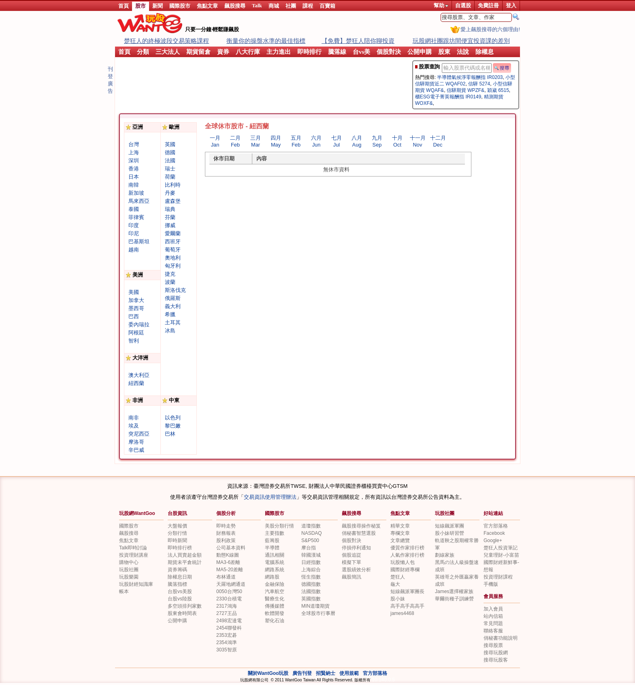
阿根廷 (136, 333)
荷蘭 (170, 177)
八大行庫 (248, 52)
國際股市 (179, 6)
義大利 (173, 306)
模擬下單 (351, 562)
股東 (444, 52)
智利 (133, 341)
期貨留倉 (198, 52)
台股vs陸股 (180, 599)
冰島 (170, 331)
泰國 (133, 209)
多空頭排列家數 (185, 606)
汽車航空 (274, 591)
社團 (291, 6)
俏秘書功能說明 (501, 638)
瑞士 (170, 169)
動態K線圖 (227, 555)
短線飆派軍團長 (407, 591)
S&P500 (310, 540)
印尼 (133, 233)
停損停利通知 (356, 548)
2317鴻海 (226, 606)
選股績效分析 (356, 569)
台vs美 (361, 52)
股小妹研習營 (449, 533)
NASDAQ (311, 533)
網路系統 (274, 569)
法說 (463, 52)
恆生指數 (311, 577)
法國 (170, 160)
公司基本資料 (230, 548)
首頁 (123, 6)
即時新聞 (177, 540)
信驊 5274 (479, 84)
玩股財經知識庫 (136, 584)
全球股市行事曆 (318, 613)
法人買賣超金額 (185, 555)
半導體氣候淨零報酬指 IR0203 (470, 77)
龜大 (395, 584)
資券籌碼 (177, 569)
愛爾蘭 (173, 233)
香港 (133, 169)
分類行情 (177, 533)
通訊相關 (274, 555)
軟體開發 (274, 613)
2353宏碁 (226, 635)
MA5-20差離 (229, 569)
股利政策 (226, 540)
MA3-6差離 (228, 562)
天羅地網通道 (230, 584)
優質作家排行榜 (407, 548)
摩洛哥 (136, 442)
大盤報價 (177, 526)
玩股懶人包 (402, 562)
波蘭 (170, 282)
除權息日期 (180, 577)
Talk (257, 5)
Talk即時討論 (133, 548)
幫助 (441, 5)
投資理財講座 (133, 555)
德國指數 (311, 584)
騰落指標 (177, 584)
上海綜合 (311, 569)
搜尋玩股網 (496, 652)
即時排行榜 (180, 548)
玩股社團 (444, 513)
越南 (133, 250)
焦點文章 (207, 6)
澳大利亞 (138, 375)
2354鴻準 (226, 642)
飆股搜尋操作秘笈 (361, 526)
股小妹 (397, 599)
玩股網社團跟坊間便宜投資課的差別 (461, 40)
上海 (133, 152)
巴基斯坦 (138, 241)
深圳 (133, 160)
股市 (140, 6)
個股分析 (226, 513)
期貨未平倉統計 (185, 562)
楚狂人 (397, 577)
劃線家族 (444, 555)
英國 (170, 144)
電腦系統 (274, 562)
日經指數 (311, 562)
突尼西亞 (138, 434)
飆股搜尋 (234, 6)
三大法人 (168, 52)
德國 (170, 152)
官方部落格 (496, 526)
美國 (133, 292)
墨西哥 (136, 308)
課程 (308, 6)
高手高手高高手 (407, 606)
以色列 (173, 418)
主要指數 (274, 533)
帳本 (124, 591)
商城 (273, 6)
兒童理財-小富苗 (501, 555)
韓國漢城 (311, 555)
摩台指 (308, 548)
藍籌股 (272, 540)
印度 (133, 225)
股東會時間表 (182, 613)
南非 (133, 418)
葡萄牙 (173, 250)
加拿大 (136, 300)
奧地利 (173, 258)
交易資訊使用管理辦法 (270, 497)
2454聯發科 (229, 628)
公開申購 (419, 52)
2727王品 (226, 613)
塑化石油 (274, 620)
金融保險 (274, 584)
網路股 (272, 577)
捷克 (170, 274)
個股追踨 (351, 555)
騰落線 (337, 52)
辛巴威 (136, 450)
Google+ (493, 540)
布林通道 (226, 577)
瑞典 (170, 209)
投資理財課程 (498, 577)
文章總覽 (400, 540)
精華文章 (400, 526)
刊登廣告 (110, 80)
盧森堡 (173, 201)
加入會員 (493, 609)
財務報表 (226, 533)
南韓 (133, 185)
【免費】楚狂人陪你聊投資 (358, 40)
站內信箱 (493, 616)
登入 (511, 5)
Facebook (494, 533)
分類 (143, 52)
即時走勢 (226, 526)
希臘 (170, 314)
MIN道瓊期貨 (315, 606)
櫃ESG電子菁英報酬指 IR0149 (448, 97)
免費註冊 (488, 5)
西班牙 (173, 241)
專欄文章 (400, 533)
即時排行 (309, 52)
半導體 (272, 548)
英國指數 (311, 599)
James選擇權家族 (454, 591)
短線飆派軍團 (449, 526)
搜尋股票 (493, 645)
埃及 (133, 426)
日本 (133, 177)
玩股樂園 (129, 577)
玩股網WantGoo (137, 513)
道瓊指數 (311, 526)
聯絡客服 (493, 631)
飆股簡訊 (351, 577)
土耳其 (173, 322)
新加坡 (136, 193)
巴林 (170, 434)
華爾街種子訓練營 (454, 599)
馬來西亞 (138, 201)
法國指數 (311, 591)
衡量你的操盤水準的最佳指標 (265, 40)
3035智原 (226, 650)
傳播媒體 (274, 606)
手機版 (491, 584)
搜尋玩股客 (496, 660)
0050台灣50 (229, 591)
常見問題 (493, 623)
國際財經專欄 (405, 569)
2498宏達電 (229, 620)
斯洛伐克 (175, 290)
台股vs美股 (180, 591)
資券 (223, 52)
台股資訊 (177, 513)
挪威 (170, 225)
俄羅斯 (173, 298)
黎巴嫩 (173, 426)
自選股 (463, 5)
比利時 (173, 185)
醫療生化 (274, 599)
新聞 (157, 6)
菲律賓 (136, 217)
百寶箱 (327, 6)
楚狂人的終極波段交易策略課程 (166, 40)
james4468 (402, 613)
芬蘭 (170, 217)
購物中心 (129, 562)
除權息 (484, 52)
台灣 (133, 144)
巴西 (133, 316)
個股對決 (389, 52)
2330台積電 (229, 599)
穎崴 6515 (498, 90)
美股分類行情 (279, 526)
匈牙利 (173, 266)
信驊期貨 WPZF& (465, 90)
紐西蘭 (136, 383)
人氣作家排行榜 (407, 555)
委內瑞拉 (138, 324)
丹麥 (170, 193)
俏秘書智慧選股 (359, 533)
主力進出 (278, 52)
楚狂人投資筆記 (501, 548)
